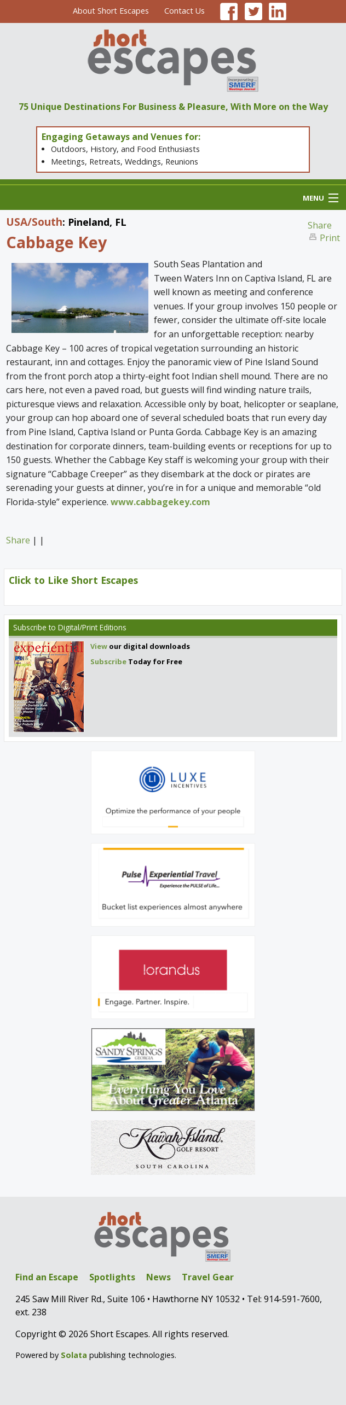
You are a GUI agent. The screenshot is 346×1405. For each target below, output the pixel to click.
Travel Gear (208, 1277)
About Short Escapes (111, 10)
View (98, 646)
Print (330, 238)
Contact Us (184, 10)
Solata (74, 1355)
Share (320, 225)
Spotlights (112, 1277)
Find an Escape (46, 1277)
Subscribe (30, 627)
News (158, 1277)
